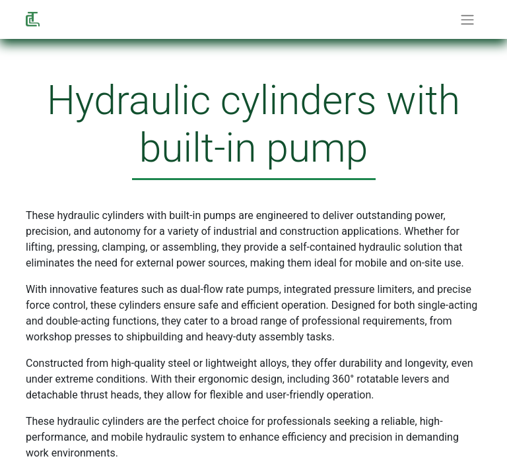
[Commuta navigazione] (467, 19)
